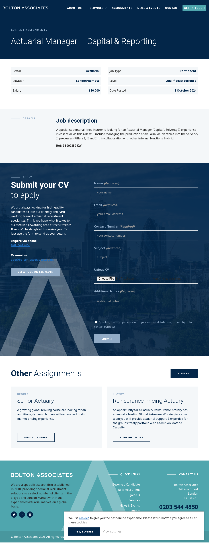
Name (106, 190)
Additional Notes (114, 298)
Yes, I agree (148, 531)
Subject (107, 255)
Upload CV (101, 276)
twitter (14, 521)
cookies (147, 513)
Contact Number (114, 233)
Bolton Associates (25, 11)
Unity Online (189, 543)
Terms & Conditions (107, 543)
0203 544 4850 (20, 251)
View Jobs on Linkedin (36, 278)
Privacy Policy (82, 543)
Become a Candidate (126, 491)
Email (106, 211)
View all (184, 380)
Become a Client (129, 496)
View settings (175, 531)
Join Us (135, 501)
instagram (30, 521)
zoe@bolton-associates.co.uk (32, 266)
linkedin (22, 521)
